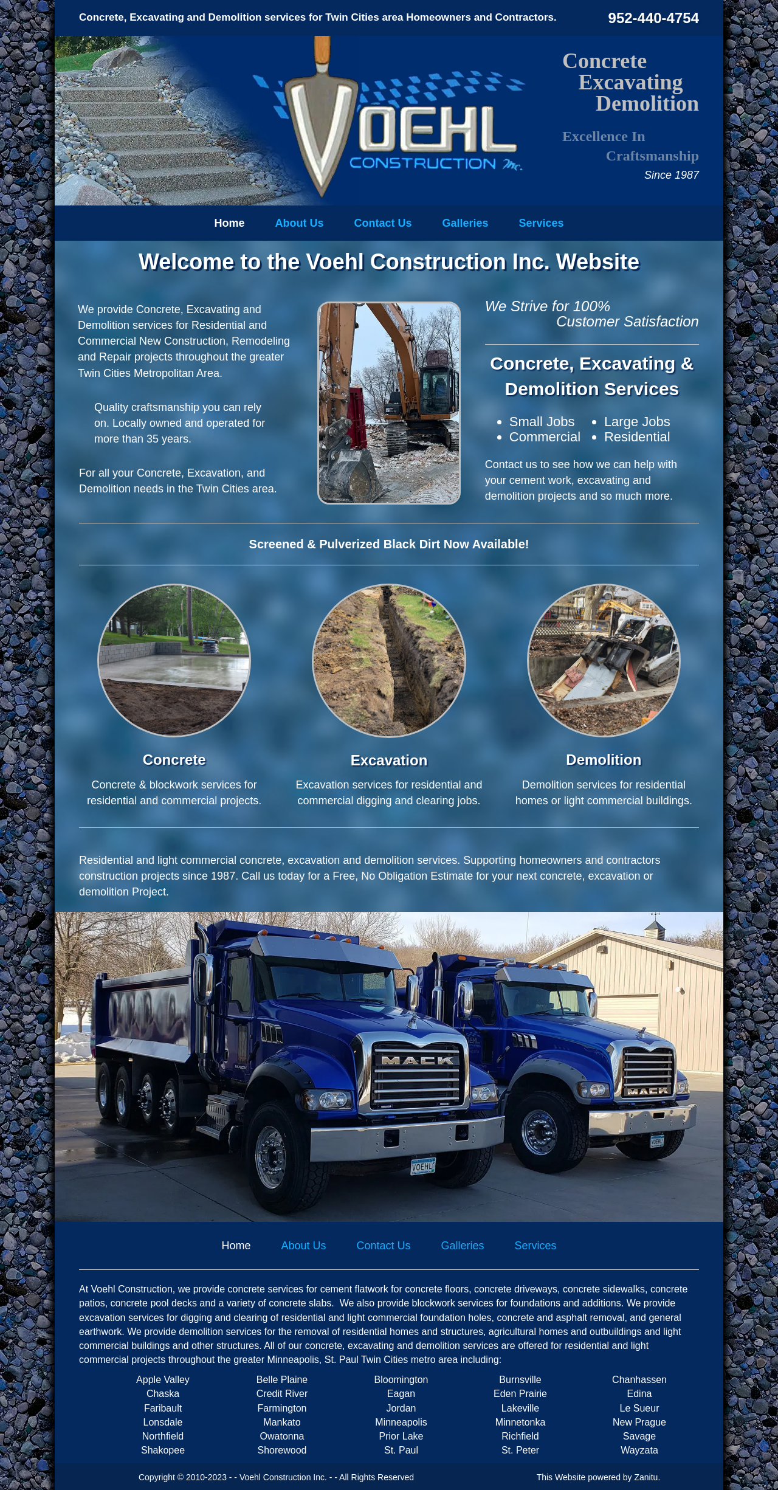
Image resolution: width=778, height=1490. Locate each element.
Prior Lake (401, 1436)
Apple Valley (163, 1379)
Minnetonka (520, 1422)
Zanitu (646, 1477)
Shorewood (282, 1450)
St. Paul (401, 1450)
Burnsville (520, 1379)
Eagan (401, 1393)
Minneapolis (401, 1422)
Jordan (401, 1408)
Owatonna (282, 1436)
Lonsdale (163, 1422)
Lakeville (520, 1408)
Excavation (389, 760)
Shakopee (163, 1450)
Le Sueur (639, 1408)
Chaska (162, 1393)
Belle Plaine (282, 1379)
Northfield (163, 1436)
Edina (639, 1393)
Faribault (163, 1408)
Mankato (281, 1422)
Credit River (282, 1393)
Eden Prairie (520, 1393)
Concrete (174, 759)
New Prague (639, 1422)
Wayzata (639, 1450)
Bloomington (401, 1379)
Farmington (282, 1408)
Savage (639, 1436)
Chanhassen (639, 1379)
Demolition (603, 759)
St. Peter (520, 1450)
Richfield (520, 1436)
